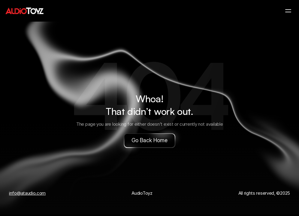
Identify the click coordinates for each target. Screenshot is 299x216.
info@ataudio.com (27, 193)
